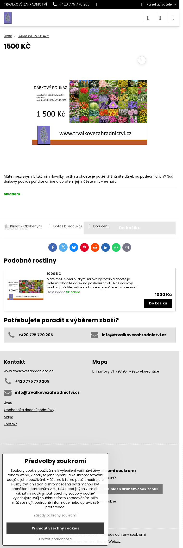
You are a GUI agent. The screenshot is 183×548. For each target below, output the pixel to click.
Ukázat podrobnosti (55, 539)
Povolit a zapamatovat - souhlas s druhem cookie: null (108, 489)
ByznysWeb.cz (109, 541)
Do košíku (130, 210)
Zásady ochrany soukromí (124, 534)
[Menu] (173, 18)
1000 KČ (54, 273)
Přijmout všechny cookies (55, 528)
